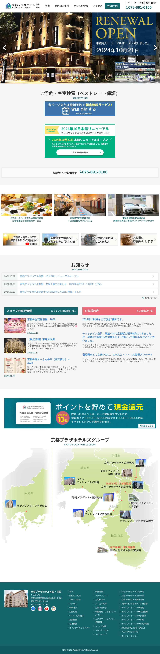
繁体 (148, 3)
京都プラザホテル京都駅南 (132, 592)
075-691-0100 (139, 7)
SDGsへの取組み (76, 616)
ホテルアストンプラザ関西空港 (134, 612)
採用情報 (73, 620)
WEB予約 (112, 6)
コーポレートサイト (129, 636)
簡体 (141, 3)
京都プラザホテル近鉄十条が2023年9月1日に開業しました (78, 291)
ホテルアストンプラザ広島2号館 (135, 624)
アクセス (97, 6)
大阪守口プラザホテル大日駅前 (134, 604)
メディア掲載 (101, 626)
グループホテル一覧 (129, 632)
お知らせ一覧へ (150, 298)
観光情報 (99, 592)
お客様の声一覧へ (145, 311)
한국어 (154, 3)
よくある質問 (101, 604)
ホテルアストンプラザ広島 (132, 620)
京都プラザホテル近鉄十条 (132, 596)
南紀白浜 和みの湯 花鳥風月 (133, 628)
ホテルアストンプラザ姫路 (132, 608)
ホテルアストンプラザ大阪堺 (133, 616)
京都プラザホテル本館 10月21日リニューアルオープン (78, 276)
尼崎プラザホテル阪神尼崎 (132, 599)
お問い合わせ (101, 608)
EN (135, 3)
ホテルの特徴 (81, 6)
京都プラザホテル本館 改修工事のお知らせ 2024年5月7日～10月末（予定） (78, 284)
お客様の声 (100, 599)
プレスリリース (101, 630)
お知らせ (73, 612)
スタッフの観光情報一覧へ (63, 311)
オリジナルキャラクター (79, 628)
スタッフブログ (101, 596)
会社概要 (73, 624)
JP (129, 3)
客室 (47, 6)
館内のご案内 (62, 6)
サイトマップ (101, 634)
